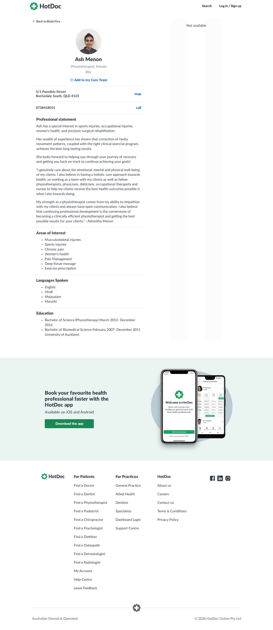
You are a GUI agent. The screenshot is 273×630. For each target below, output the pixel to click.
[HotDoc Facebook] (212, 478)
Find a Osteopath (87, 545)
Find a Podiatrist (86, 511)
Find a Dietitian (85, 537)
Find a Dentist (84, 494)
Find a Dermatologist (89, 554)
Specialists (123, 511)
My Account (83, 571)
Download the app (69, 423)
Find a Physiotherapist (90, 502)
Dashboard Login (128, 520)
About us (164, 485)
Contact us (165, 502)
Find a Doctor (84, 485)
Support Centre (127, 528)
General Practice (128, 485)
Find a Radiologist (87, 562)
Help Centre (83, 579)
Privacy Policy (168, 520)
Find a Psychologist (88, 528)
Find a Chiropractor (88, 520)
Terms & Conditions (172, 511)
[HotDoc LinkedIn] (220, 478)
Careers (163, 494)
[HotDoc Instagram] (228, 478)
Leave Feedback (85, 588)
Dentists (122, 502)
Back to (46, 21)
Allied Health (125, 494)
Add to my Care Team (88, 80)
